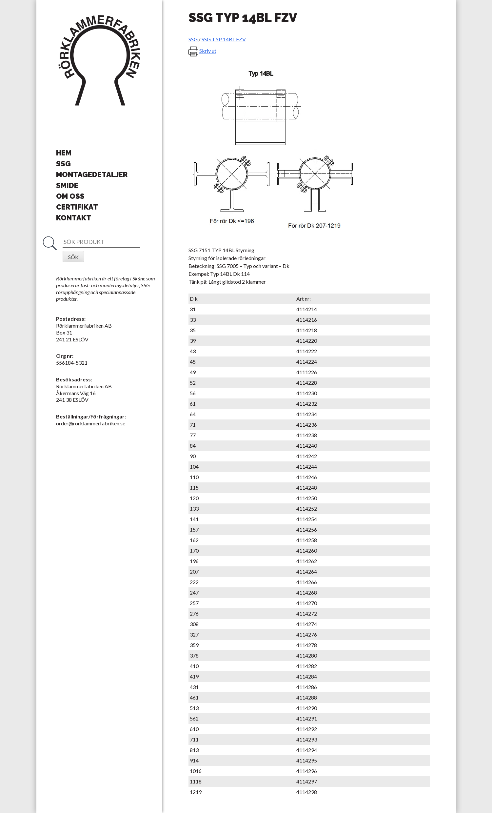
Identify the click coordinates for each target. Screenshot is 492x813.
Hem (63, 153)
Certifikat (77, 207)
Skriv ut (207, 51)
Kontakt (73, 217)
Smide (67, 185)
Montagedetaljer (92, 174)
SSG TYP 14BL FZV (224, 39)
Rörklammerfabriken (99, 61)
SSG (63, 163)
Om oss (70, 196)
